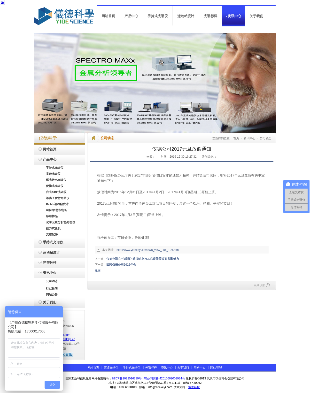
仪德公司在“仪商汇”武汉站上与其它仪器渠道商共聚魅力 (142, 259)
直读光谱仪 (111, 367)
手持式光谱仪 (131, 367)
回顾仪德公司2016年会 (121, 264)
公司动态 (265, 138)
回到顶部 (259, 285)
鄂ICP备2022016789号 (127, 378)
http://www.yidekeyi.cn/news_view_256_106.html (147, 250)
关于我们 (183, 367)
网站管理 (216, 367)
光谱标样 (151, 367)
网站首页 (93, 367)
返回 (98, 270)
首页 (236, 138)
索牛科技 (194, 387)
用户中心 (199, 367)
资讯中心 (250, 138)
